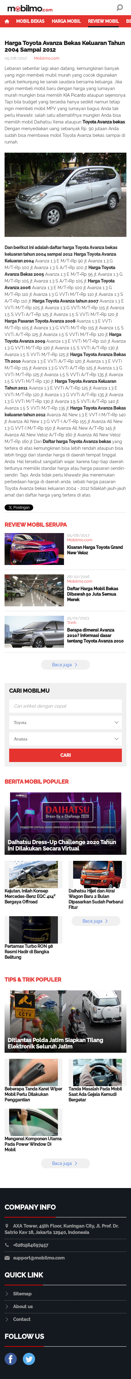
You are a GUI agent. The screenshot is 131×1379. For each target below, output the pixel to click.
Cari (65, 755)
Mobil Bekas (30, 21)
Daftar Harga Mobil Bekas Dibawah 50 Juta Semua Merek (92, 594)
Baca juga (65, 664)
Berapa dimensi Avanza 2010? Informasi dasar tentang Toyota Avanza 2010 (95, 635)
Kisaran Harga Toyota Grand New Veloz (95, 550)
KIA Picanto (74, 95)
